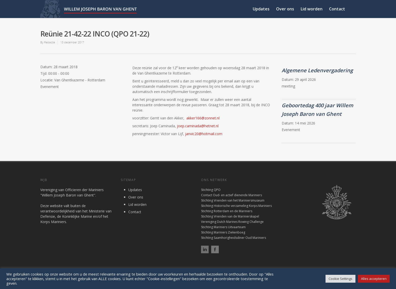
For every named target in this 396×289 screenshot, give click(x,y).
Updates (261, 9)
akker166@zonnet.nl (203, 118)
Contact (337, 9)
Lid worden (311, 9)
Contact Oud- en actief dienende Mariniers (231, 195)
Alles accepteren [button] (374, 278)
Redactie (49, 42)
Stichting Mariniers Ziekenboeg (223, 232)
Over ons (285, 9)
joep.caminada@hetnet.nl (198, 125)
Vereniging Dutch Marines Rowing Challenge (232, 222)
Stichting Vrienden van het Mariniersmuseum (232, 200)
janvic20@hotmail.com (203, 133)
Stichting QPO (211, 190)
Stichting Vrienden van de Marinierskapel (230, 216)
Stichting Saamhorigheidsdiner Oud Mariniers (233, 238)
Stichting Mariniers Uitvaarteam (223, 227)
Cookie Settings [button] (340, 278)
